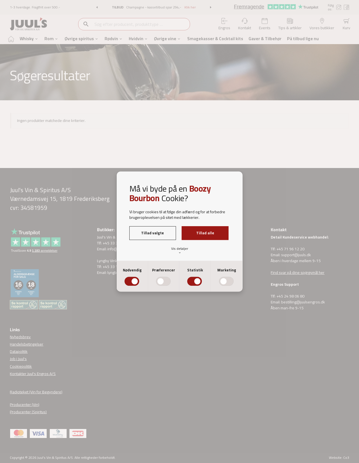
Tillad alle (205, 233)
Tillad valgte (152, 233)
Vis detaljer (179, 250)
